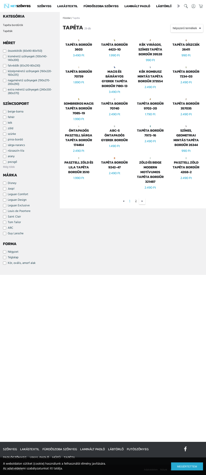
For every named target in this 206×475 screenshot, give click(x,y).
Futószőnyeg (138, 449)
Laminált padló (137, 6)
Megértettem (187, 466)
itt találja (56, 468)
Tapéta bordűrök (13, 25)
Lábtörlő (164, 6)
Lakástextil (67, 6)
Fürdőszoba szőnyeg (101, 6)
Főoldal (67, 18)
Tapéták (8, 31)
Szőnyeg (44, 6)
